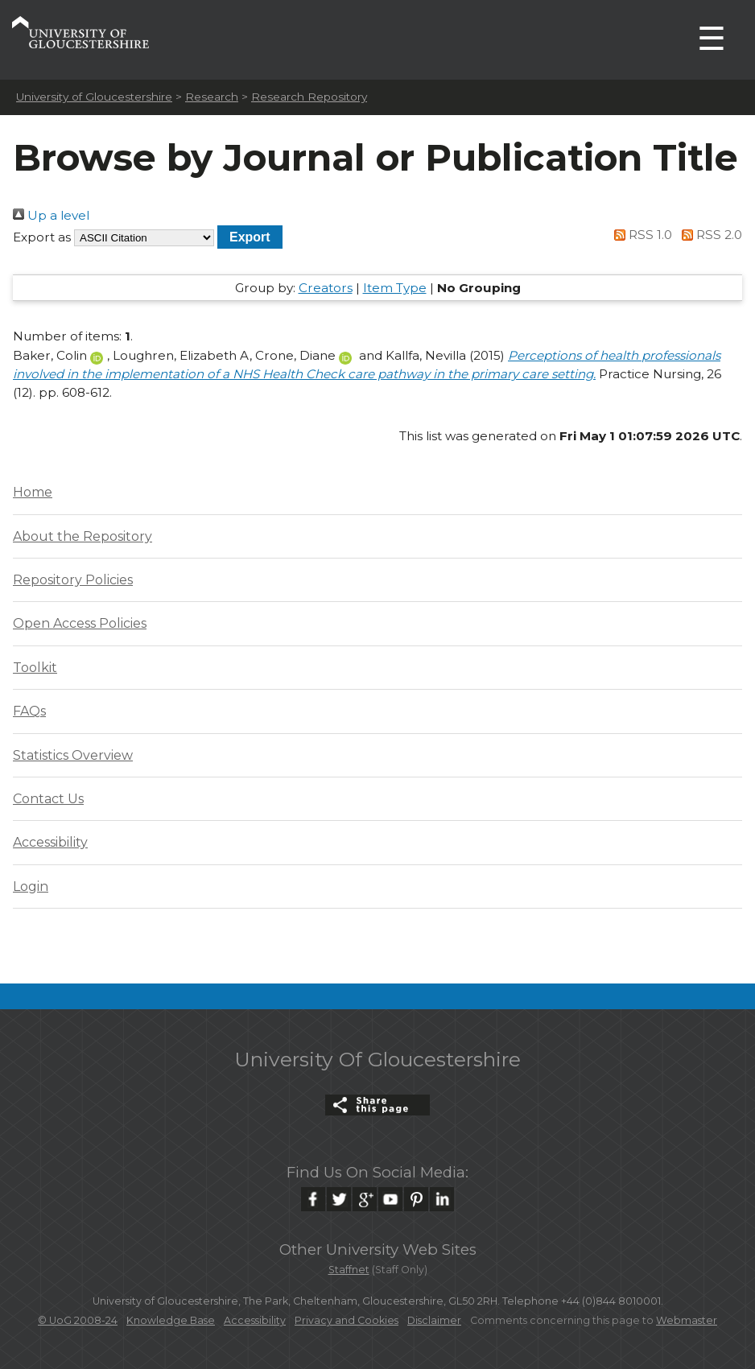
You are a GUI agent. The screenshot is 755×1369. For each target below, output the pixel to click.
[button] (250, 237)
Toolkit (35, 667)
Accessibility (50, 842)
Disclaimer (434, 1320)
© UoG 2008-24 (78, 1320)
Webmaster (686, 1320)
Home (32, 492)
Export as (42, 237)
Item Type (395, 287)
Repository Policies (73, 580)
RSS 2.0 (708, 234)
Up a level (51, 215)
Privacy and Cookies (346, 1320)
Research (211, 96)
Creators (326, 287)
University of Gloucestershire (94, 96)
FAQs (29, 711)
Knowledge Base (170, 1320)
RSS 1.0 (641, 234)
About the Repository (82, 536)
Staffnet (348, 1270)
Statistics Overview (73, 755)
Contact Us (48, 798)
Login (30, 886)
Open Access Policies (79, 623)
